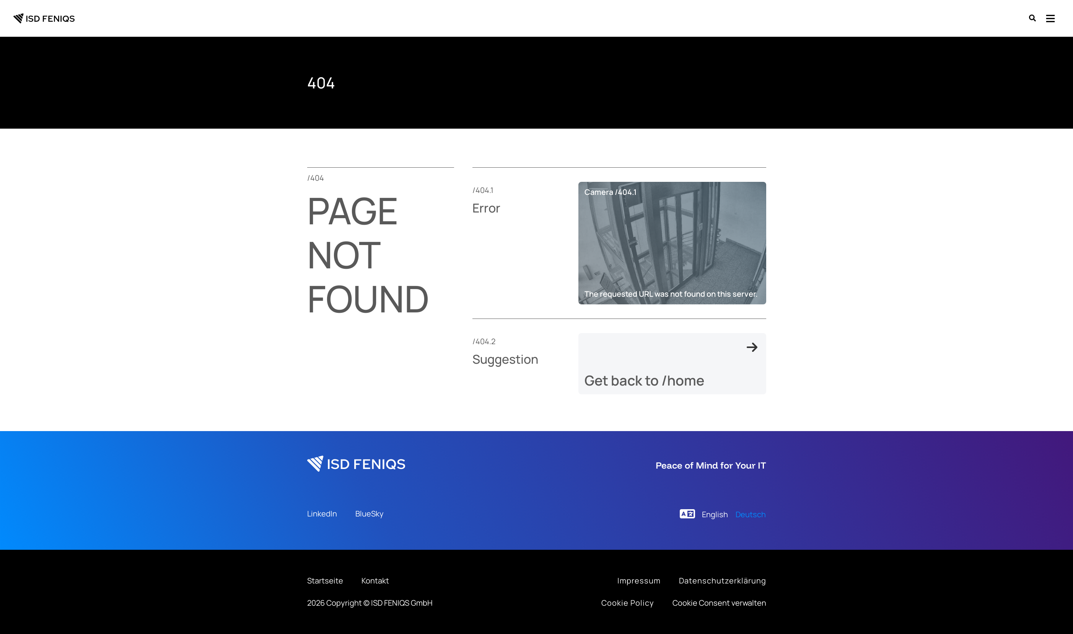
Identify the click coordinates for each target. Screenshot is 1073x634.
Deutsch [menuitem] (751, 514)
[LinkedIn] (322, 513)
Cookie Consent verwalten (719, 603)
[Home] (325, 580)
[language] (687, 513)
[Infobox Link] (639, 580)
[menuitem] (715, 514)
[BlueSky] (369, 513)
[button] (1033, 19)
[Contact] (375, 580)
